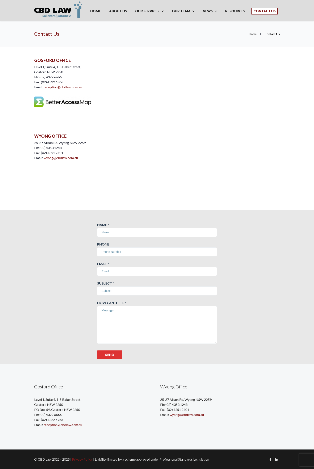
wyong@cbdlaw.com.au (61, 158)
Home (95, 11)
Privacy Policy (82, 459)
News (208, 11)
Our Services (147, 11)
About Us (118, 11)
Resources (235, 11)
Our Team (181, 11)
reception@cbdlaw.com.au (63, 87)
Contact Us (265, 11)
